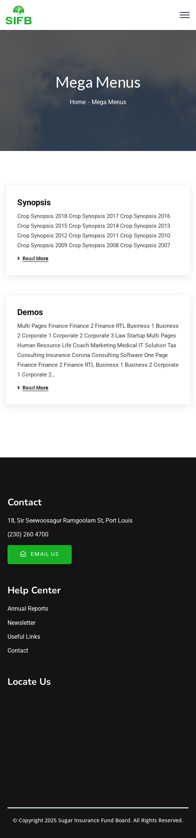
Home (78, 102)
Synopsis (34, 202)
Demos (30, 312)
